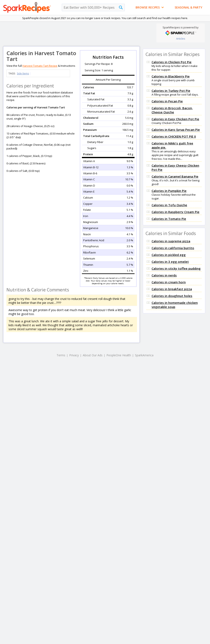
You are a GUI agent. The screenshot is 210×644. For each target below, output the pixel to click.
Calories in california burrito (173, 248)
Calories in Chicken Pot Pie (171, 62)
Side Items (23, 73)
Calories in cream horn (169, 282)
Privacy (74, 355)
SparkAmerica (144, 355)
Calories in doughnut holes (172, 296)
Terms (61, 355)
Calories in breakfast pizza (172, 289)
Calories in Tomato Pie (169, 219)
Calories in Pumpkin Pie (169, 191)
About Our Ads (93, 355)
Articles (180, 38)
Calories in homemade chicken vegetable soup (175, 305)
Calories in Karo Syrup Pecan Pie (176, 129)
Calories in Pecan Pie (167, 101)
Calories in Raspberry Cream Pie (175, 212)
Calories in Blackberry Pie (171, 76)
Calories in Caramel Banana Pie (175, 176)
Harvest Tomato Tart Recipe (39, 66)
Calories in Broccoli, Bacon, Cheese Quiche (172, 110)
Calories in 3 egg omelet (170, 262)
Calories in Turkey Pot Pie (171, 91)
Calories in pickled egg (169, 255)
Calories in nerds (164, 275)
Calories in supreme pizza (171, 241)
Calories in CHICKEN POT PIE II (174, 136)
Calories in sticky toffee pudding (176, 268)
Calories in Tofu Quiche (169, 205)
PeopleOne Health (118, 355)
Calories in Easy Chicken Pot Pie (175, 119)
